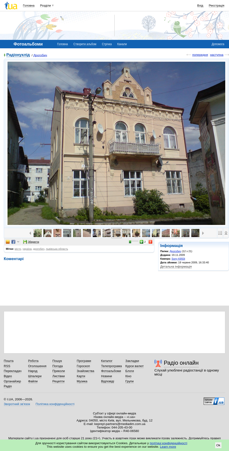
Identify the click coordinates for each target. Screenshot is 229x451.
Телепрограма (111, 366)
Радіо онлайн (181, 363)
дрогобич (38, 248)
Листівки (58, 376)
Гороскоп (83, 366)
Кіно (128, 376)
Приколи (58, 371)
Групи (129, 381)
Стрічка (107, 44)
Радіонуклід (18, 55)
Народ (33, 371)
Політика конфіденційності (55, 404)
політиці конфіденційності (168, 443)
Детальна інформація (176, 266)
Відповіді (107, 381)
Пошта (8, 361)
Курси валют (134, 366)
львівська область (57, 248)
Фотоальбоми (111, 371)
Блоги (129, 371)
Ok (218, 445)
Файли (33, 381)
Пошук (57, 361)
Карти (81, 376)
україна (27, 248)
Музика (82, 381)
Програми (84, 361)
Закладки (132, 361)
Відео (8, 376)
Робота (33, 361)
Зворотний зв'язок (17, 404)
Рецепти (58, 381)
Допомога (218, 44)
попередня (200, 55)
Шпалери (35, 376)
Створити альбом (84, 44)
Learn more (168, 446)
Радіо (8, 386)
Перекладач (12, 371)
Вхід (200, 5)
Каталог (107, 361)
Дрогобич (40, 55)
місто (18, 248)
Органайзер (12, 381)
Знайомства (85, 371)
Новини (106, 376)
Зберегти (31, 242)
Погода (57, 366)
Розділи (45, 5)
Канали (122, 44)
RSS (7, 366)
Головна (28, 5)
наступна (216, 55)
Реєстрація (216, 5)
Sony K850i (178, 258)
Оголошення (37, 366)
